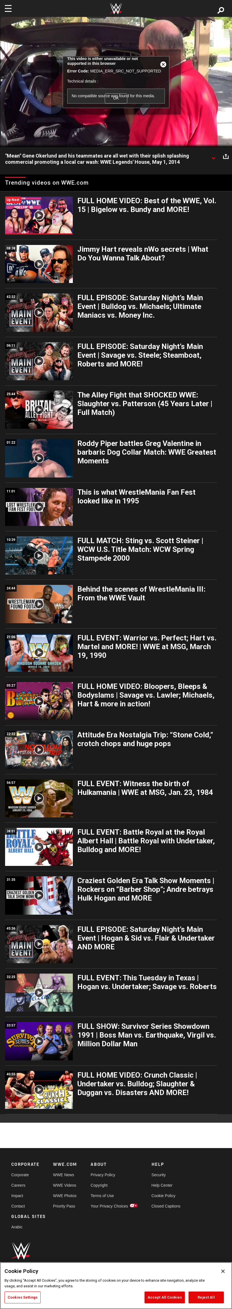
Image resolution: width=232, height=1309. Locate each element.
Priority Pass (64, 1206)
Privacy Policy (103, 1175)
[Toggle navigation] (8, 8)
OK (116, 98)
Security (159, 1175)
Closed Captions (166, 1206)
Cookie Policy (164, 1195)
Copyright (99, 1185)
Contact (18, 1206)
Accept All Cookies (165, 1297)
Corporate (20, 1175)
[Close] (223, 1271)
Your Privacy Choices (109, 1206)
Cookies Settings (23, 1297)
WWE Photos (64, 1195)
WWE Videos (64, 1185)
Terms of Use (102, 1195)
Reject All (206, 1297)
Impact (17, 1195)
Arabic (17, 1227)
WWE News (63, 1175)
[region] (116, 1285)
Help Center (162, 1185)
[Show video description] (213, 156)
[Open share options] (226, 156)
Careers (18, 1185)
